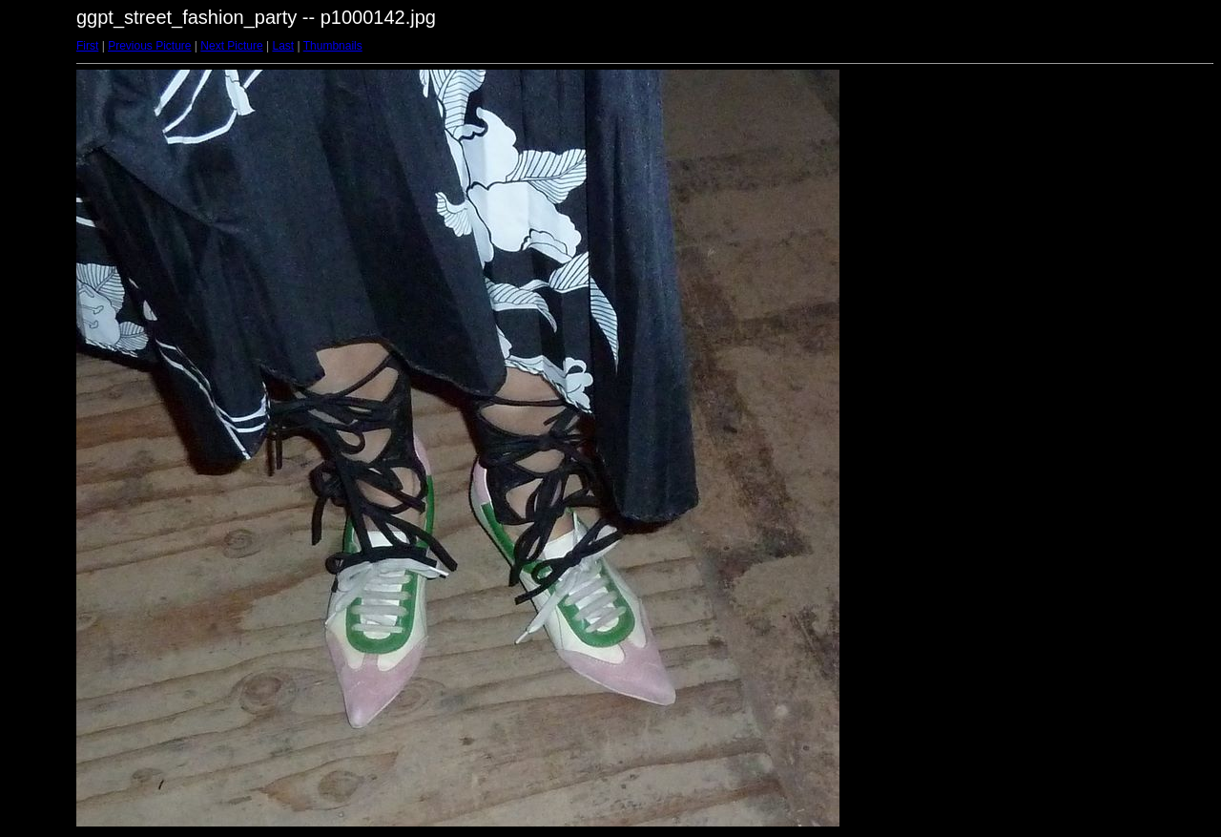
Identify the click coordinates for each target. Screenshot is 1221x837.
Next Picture (231, 45)
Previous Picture (149, 45)
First (87, 45)
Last (283, 45)
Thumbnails (332, 45)
